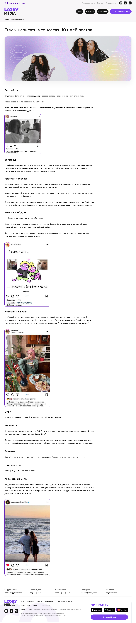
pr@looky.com (35, 593)
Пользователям (88, 3)
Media (6, 20)
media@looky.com (62, 593)
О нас (35, 605)
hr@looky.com (111, 593)
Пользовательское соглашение (45, 609)
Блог (22, 601)
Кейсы (39, 601)
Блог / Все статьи (17, 20)
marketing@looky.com (13, 593)
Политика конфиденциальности (69, 609)
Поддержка (111, 3)
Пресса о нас (45, 605)
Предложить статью (64, 601)
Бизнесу (100, 3)
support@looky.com (89, 593)
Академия (49, 601)
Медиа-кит (25, 605)
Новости (30, 601)
